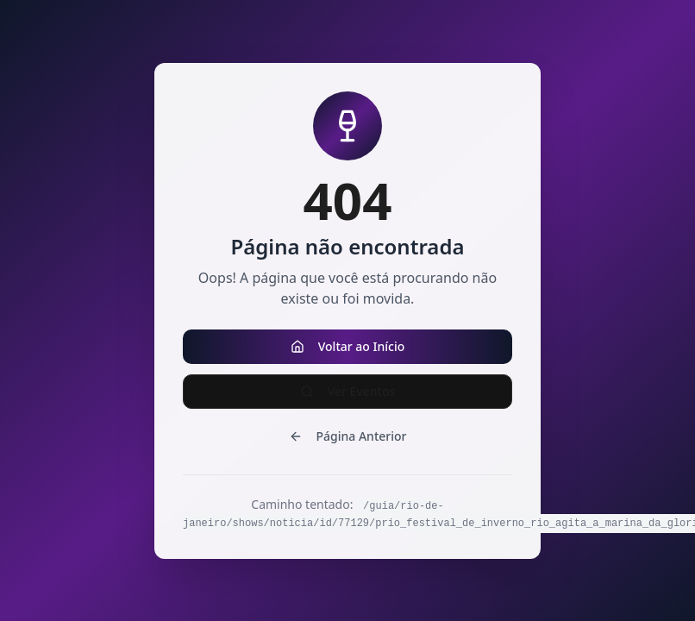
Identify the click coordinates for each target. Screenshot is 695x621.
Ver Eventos (348, 391)
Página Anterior (348, 436)
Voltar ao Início (348, 346)
